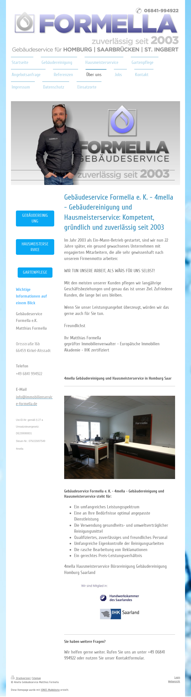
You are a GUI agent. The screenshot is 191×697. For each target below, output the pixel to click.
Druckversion (21, 678)
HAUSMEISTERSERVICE (35, 246)
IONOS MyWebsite (50, 690)
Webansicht (174, 681)
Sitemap (36, 678)
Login (177, 677)
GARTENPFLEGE (35, 272)
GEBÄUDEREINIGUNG (35, 218)
